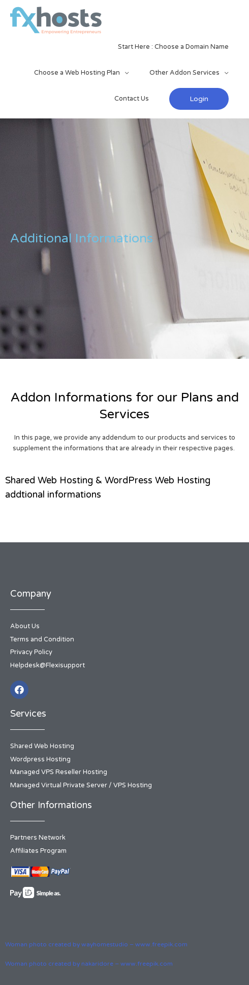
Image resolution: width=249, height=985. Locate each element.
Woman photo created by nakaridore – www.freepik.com (89, 963)
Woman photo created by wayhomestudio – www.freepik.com (96, 944)
